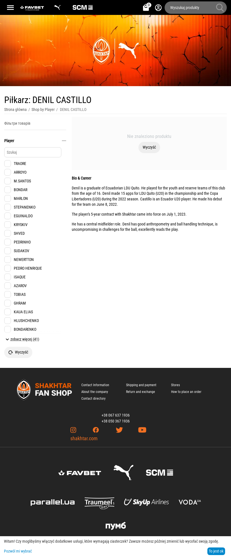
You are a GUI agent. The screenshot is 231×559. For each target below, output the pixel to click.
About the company (94, 392)
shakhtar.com (84, 438)
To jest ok (216, 551)
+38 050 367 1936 (116, 421)
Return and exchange (140, 392)
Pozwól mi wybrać (18, 551)
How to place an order (186, 392)
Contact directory (93, 399)
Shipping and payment (141, 385)
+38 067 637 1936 (116, 415)
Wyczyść (149, 147)
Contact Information (95, 385)
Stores (175, 385)
